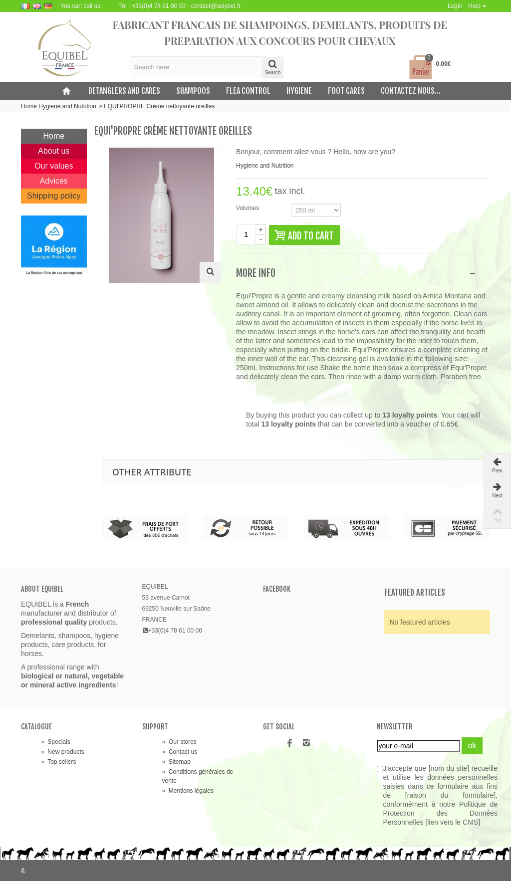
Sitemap (176, 761)
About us (53, 151)
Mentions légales (188, 790)
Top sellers (58, 761)
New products (62, 751)
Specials (55, 741)
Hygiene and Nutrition (67, 106)
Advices (54, 181)
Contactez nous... (411, 91)
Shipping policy (54, 196)
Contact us (180, 751)
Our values (53, 166)
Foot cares (346, 91)
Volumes (248, 208)
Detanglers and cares (124, 91)
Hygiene (299, 91)
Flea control (248, 91)
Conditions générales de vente (198, 776)
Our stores (179, 741)
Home (54, 136)
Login (455, 5)
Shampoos (193, 91)
